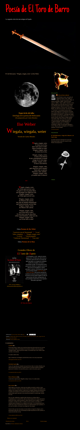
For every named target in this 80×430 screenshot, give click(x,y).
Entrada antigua (43, 421)
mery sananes (11, 385)
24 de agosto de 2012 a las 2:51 (15, 359)
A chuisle (11, 345)
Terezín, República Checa (15, 339)
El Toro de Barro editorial (63, 95)
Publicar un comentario (12, 418)
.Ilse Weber (24, 336)
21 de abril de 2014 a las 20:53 (15, 372)
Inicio (27, 421)
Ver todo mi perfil (55, 129)
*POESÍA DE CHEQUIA (31, 336)
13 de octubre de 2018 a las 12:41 (15, 415)
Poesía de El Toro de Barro (37, 9)
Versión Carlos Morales (12, 337)
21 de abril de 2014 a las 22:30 (15, 380)
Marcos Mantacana (13, 376)
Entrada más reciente (10, 421)
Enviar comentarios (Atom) (17, 423)
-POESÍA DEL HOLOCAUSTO (16, 336)
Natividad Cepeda (12, 364)
